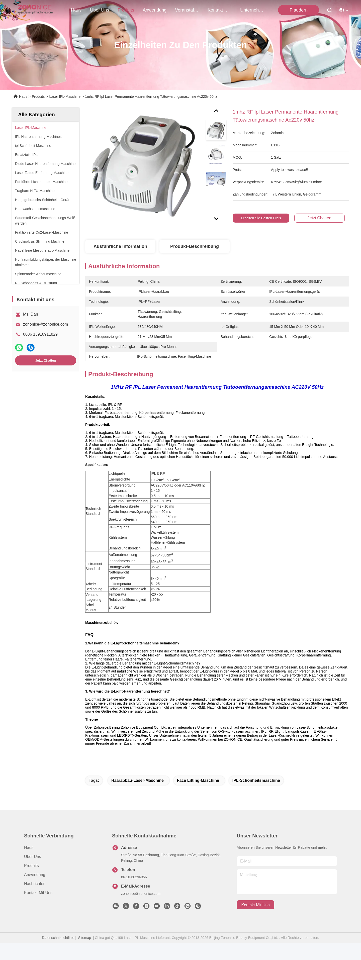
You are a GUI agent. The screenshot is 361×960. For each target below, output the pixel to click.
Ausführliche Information (120, 246)
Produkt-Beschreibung (194, 246)
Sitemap (84, 954)
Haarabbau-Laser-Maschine (137, 797)
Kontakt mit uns (38, 909)
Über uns (99, 10)
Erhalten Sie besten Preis (261, 218)
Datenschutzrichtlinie (58, 954)
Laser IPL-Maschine (64, 96)
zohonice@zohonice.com (45, 324)
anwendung (154, 10)
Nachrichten (34, 900)
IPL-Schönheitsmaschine (256, 797)
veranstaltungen (187, 10)
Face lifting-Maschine (198, 797)
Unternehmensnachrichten (252, 10)
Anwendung (34, 891)
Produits (38, 96)
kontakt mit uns (220, 10)
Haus (76, 10)
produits (126, 10)
